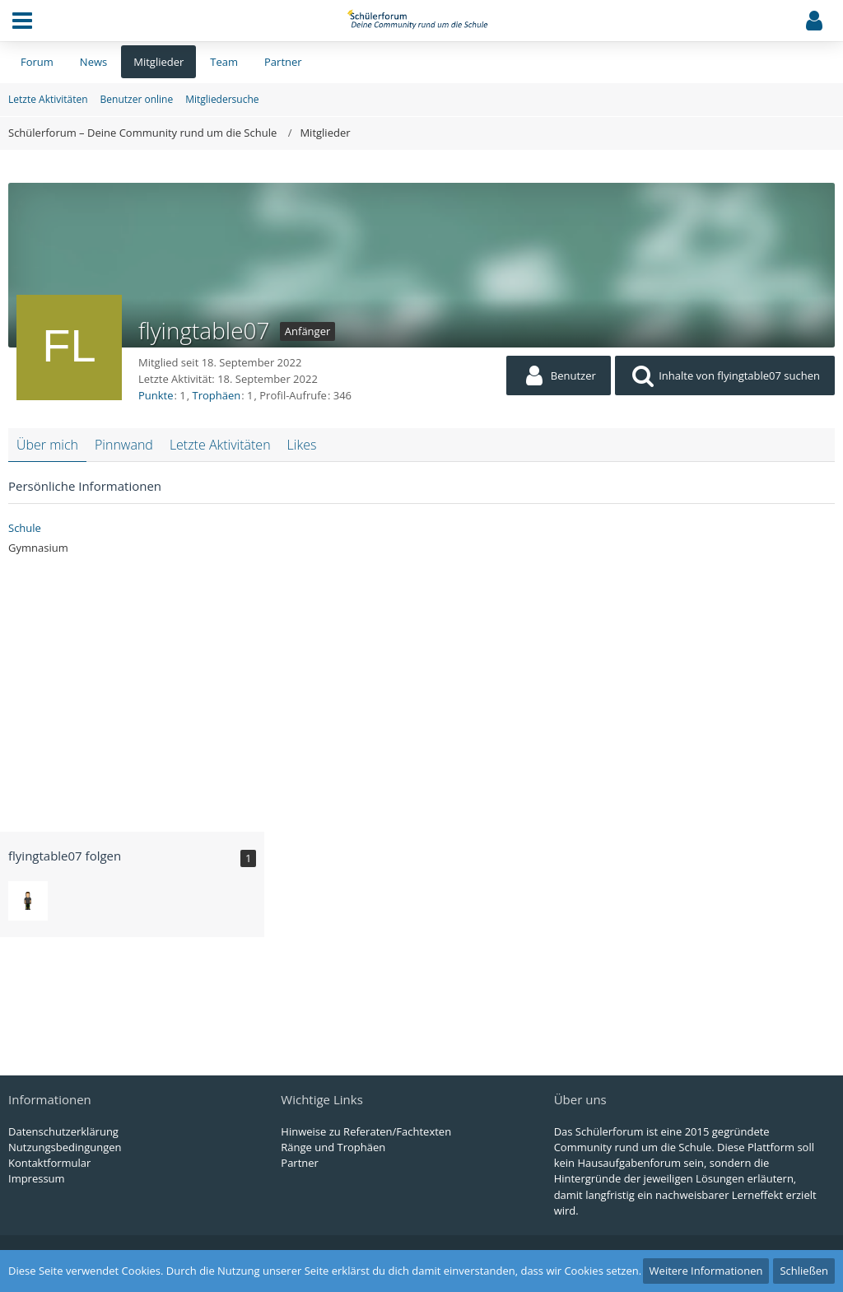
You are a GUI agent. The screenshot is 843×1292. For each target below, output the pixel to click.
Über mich (47, 445)
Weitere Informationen (706, 1270)
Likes (302, 445)
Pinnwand (124, 445)
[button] (22, 20)
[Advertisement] (421, 687)
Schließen (804, 1270)
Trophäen (217, 395)
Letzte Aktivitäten (220, 445)
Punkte (156, 395)
